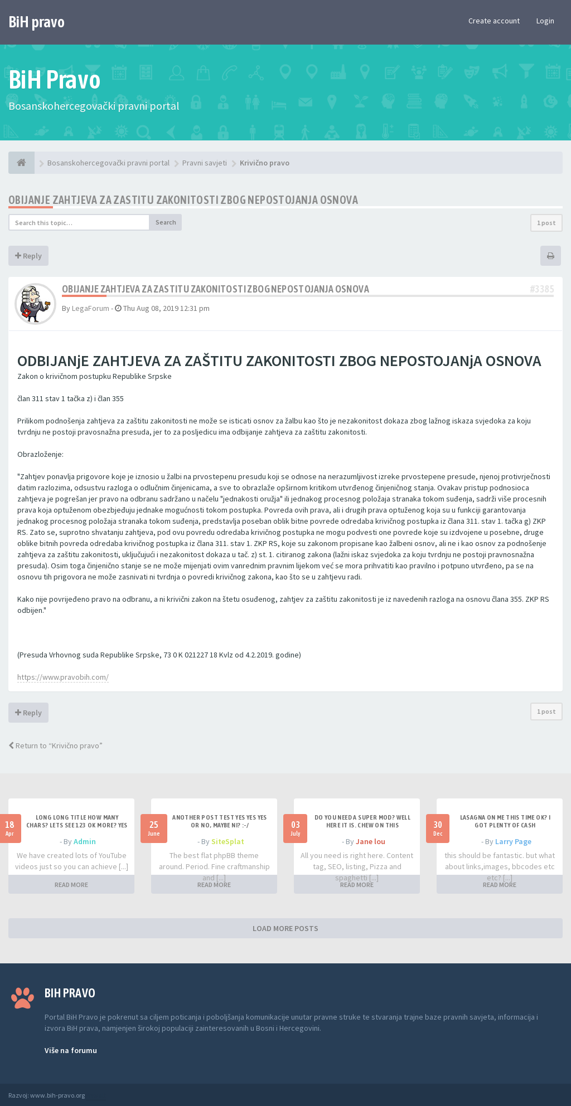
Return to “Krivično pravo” (55, 745)
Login (545, 21)
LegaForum (90, 308)
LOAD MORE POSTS (285, 928)
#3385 (542, 289)
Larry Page (513, 841)
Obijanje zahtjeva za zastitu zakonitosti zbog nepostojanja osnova (183, 199)
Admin (85, 841)
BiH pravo (36, 22)
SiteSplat (227, 841)
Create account (494, 21)
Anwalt (96, 1095)
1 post (546, 222)
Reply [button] (28, 256)
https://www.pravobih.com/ (63, 677)
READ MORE (71, 884)
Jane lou (370, 841)
